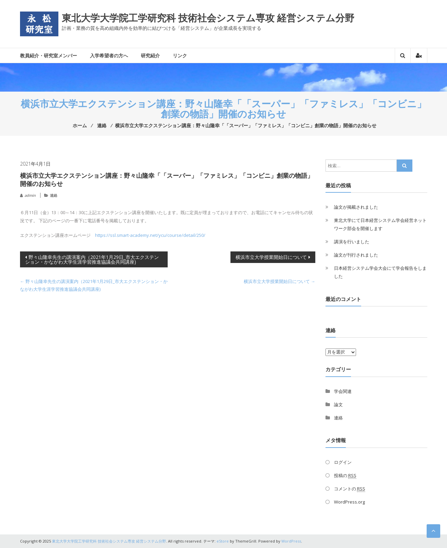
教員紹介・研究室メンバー (48, 55)
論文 (338, 404)
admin (30, 195)
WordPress (291, 541)
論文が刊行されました (356, 255)
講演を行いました (351, 242)
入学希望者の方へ (109, 55)
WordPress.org (349, 502)
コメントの (349, 489)
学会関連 (343, 391)
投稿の (345, 475)
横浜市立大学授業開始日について (271, 257)
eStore (223, 541)
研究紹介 (150, 55)
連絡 (53, 195)
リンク (180, 55)
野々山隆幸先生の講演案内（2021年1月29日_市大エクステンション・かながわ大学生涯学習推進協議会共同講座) (92, 259)
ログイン (343, 462)
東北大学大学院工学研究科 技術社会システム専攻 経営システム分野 (208, 17)
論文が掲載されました (356, 207)
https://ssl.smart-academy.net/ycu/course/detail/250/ (150, 235)
